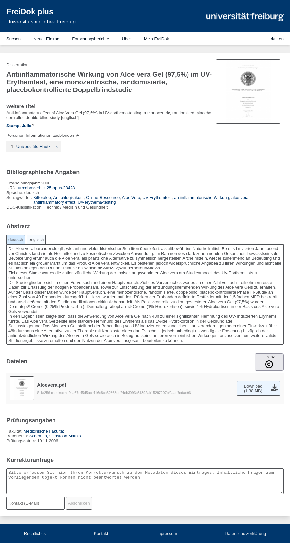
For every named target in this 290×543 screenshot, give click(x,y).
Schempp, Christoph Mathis (55, 436)
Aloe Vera (131, 197)
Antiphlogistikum (68, 197)
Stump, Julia (18, 125)
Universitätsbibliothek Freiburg (41, 21)
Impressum (166, 533)
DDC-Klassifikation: (25, 207)
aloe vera (239, 197)
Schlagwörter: (19, 197)
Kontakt (101, 533)
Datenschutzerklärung (245, 533)
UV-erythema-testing (97, 202)
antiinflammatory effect (54, 202)
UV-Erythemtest (157, 197)
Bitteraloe (42, 197)
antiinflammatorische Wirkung (201, 197)
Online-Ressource (103, 197)
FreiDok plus (29, 11)
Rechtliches (35, 533)
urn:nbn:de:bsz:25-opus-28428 (46, 187)
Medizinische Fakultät (44, 431)
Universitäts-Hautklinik (37, 146)
